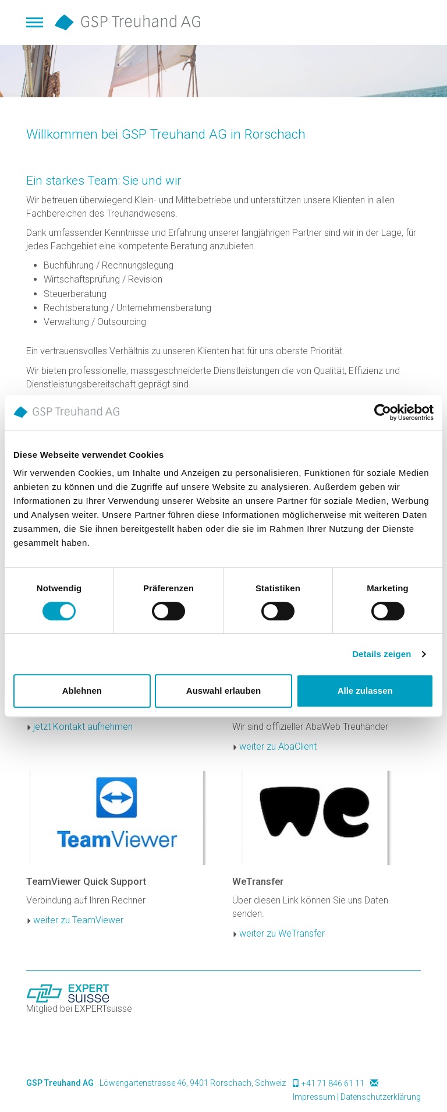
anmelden (278, 1098)
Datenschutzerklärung (380, 1097)
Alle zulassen (365, 691)
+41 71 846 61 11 (332, 1083)
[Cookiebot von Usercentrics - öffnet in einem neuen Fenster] (383, 412)
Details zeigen (381, 654)
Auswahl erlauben (223, 691)
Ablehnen (82, 691)
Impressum (314, 1097)
